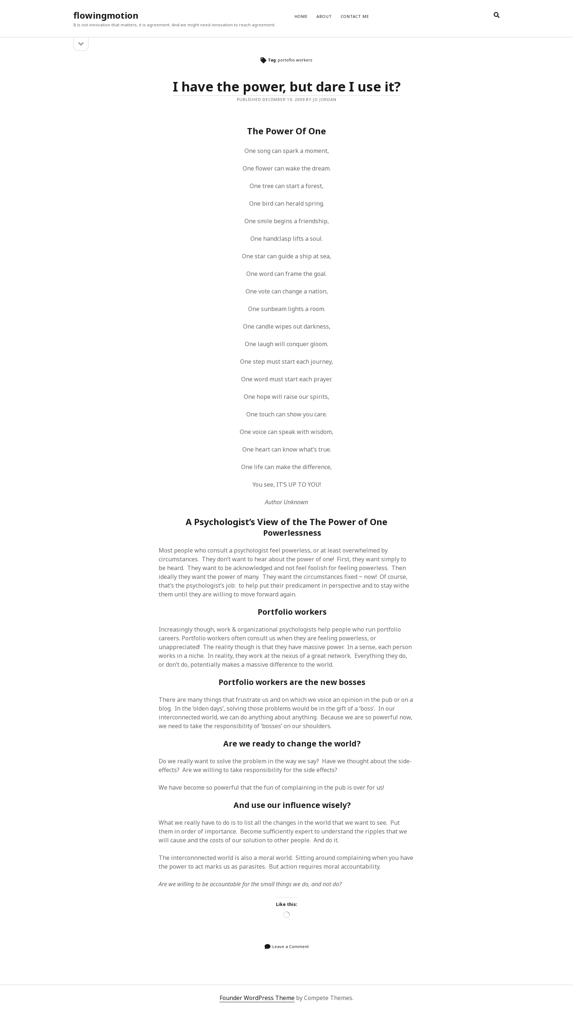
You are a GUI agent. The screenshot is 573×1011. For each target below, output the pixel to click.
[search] (496, 15)
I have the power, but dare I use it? (287, 87)
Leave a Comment (290, 946)
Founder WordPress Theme (257, 998)
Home (301, 16)
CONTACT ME (355, 16)
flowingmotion (105, 15)
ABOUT (324, 16)
